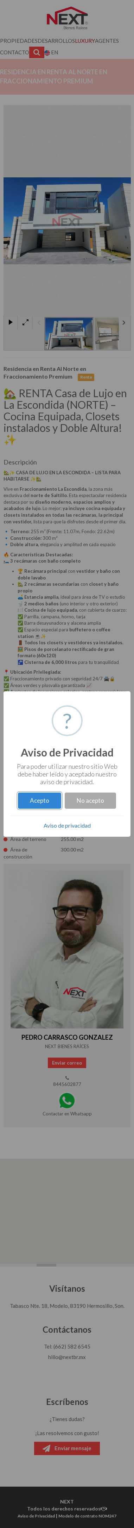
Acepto (39, 800)
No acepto (90, 800)
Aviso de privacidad (67, 825)
